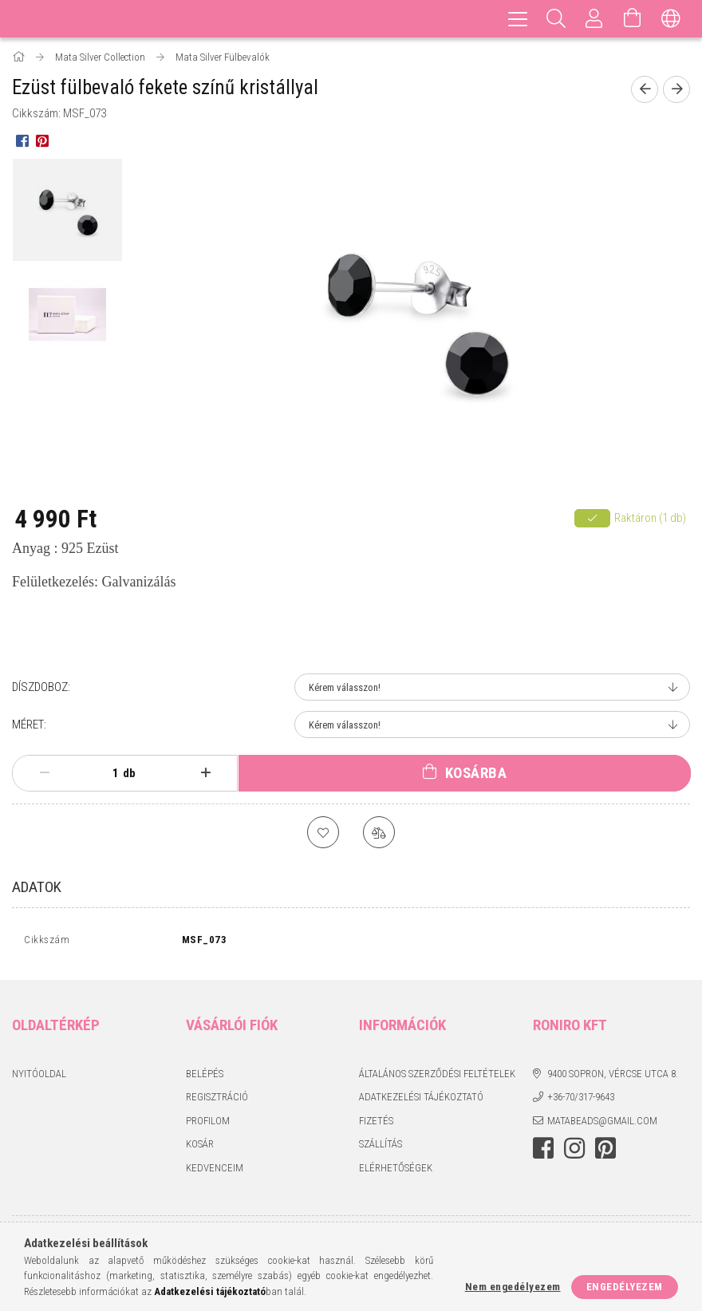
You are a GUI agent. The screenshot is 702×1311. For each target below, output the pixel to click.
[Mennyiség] (107, 773)
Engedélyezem (624, 1287)
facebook (543, 1152)
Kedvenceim (214, 1171)
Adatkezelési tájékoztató (421, 1101)
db (129, 773)
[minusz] (44, 773)
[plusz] (206, 773)
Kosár (200, 1148)
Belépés (204, 1077)
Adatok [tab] (36, 887)
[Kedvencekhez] (323, 832)
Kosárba (476, 773)
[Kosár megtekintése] (632, 19)
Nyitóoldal (39, 1077)
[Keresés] (556, 19)
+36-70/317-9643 (580, 1101)
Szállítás (380, 1148)
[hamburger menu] (518, 19)
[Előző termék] (644, 89)
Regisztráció (217, 1101)
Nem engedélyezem (513, 1287)
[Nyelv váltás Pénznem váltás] (671, 19)
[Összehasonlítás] (379, 832)
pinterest (605, 1152)
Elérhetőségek (395, 1171)
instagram (574, 1152)
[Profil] (594, 19)
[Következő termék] (676, 89)
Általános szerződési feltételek (437, 1077)
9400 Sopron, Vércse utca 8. (612, 1077)
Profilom (208, 1124)
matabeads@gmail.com (602, 1124)
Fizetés (376, 1124)
